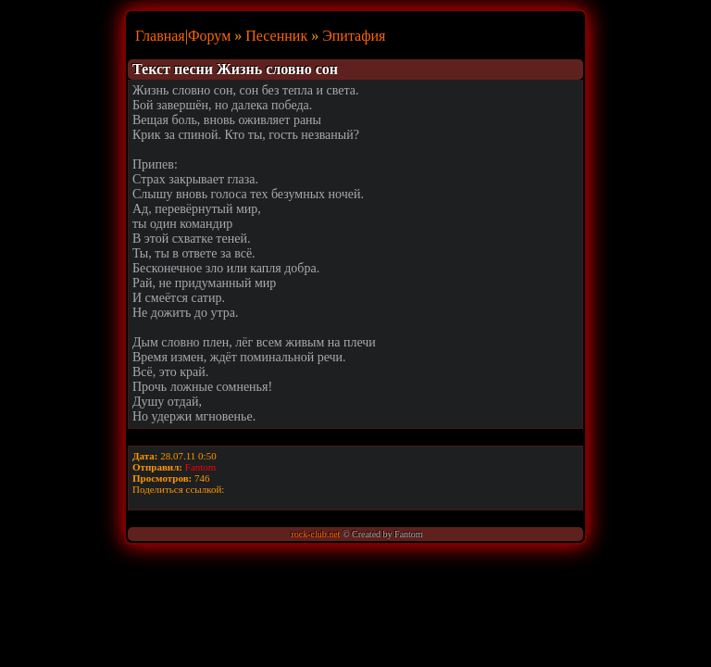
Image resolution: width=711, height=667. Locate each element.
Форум (209, 36)
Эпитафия (353, 36)
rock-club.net (315, 534)
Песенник (276, 36)
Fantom (201, 466)
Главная (160, 36)
